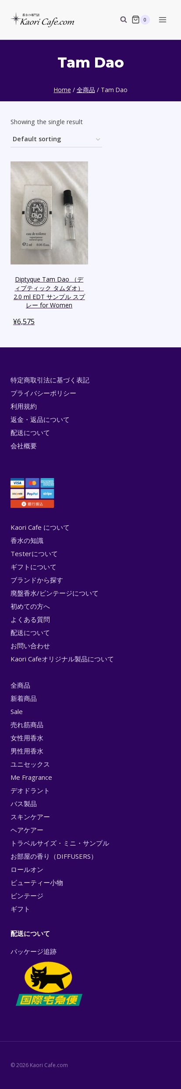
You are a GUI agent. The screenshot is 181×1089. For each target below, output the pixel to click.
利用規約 (24, 406)
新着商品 (24, 698)
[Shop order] (56, 139)
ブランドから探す (37, 579)
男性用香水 (27, 750)
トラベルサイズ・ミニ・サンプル (60, 843)
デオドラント (30, 790)
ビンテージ (27, 895)
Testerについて (34, 553)
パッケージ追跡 (48, 977)
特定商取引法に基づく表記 (50, 379)
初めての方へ (30, 606)
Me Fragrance (31, 777)
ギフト (20, 908)
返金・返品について (40, 419)
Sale (17, 711)
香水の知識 (27, 540)
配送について (30, 432)
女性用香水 (27, 737)
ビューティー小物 (37, 882)
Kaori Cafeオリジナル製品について (62, 658)
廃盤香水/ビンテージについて (55, 593)
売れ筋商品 (27, 724)
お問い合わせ (30, 645)
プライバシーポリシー (43, 393)
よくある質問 (30, 619)
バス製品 (24, 803)
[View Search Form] (119, 19)
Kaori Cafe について (40, 527)
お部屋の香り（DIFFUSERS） (54, 856)
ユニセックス (30, 764)
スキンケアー (30, 816)
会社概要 (24, 445)
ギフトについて (34, 566)
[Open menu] (162, 19)
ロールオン (27, 869)
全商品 (20, 685)
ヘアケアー (27, 829)
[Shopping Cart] (140, 20)
